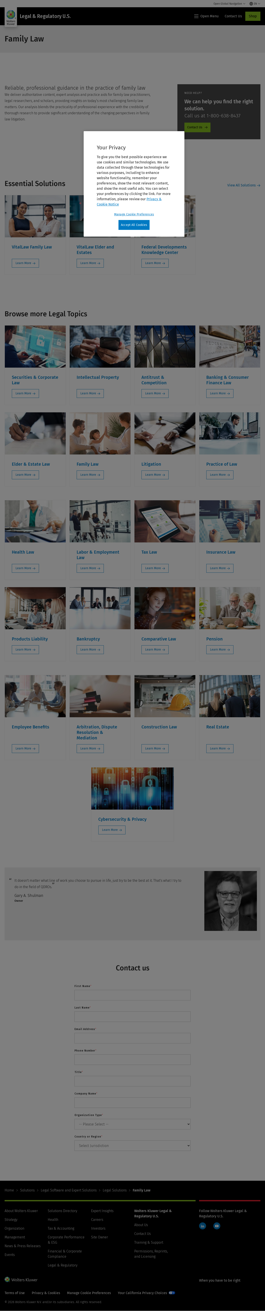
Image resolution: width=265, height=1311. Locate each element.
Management (15, 1237)
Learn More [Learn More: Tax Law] (153, 568)
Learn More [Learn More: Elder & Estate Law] (23, 475)
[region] (134, 184)
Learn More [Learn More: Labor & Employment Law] (88, 568)
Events (10, 1255)
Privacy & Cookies (46, 1293)
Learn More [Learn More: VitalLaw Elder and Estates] (88, 263)
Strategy (11, 1220)
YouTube (216, 1225)
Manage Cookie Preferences (89, 1293)
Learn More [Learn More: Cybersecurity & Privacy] (110, 830)
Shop (253, 16)
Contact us (132, 968)
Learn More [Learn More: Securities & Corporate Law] (23, 393)
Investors (98, 1228)
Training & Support (148, 1242)
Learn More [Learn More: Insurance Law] (218, 568)
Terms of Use (15, 1293)
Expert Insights (102, 1211)
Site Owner (99, 1237)
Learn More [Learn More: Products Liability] (23, 649)
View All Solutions (241, 185)
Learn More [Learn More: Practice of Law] (218, 475)
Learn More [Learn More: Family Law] (88, 475)
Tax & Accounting (61, 1228)
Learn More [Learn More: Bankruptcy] (88, 649)
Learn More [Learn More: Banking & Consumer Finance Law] (218, 393)
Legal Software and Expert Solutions (69, 1190)
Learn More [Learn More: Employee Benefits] (23, 748)
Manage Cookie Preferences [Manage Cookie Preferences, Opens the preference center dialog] (134, 214)
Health (53, 1220)
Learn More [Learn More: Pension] (218, 649)
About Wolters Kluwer (21, 1211)
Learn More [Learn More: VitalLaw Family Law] (23, 263)
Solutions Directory (62, 1211)
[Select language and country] (254, 3)
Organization (14, 1228)
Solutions (27, 1190)
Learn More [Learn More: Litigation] (153, 475)
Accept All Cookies (134, 225)
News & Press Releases (23, 1246)
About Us (141, 1225)
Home (9, 1190)
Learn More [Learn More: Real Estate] (218, 748)
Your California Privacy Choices (142, 1293)
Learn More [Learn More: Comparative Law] (153, 649)
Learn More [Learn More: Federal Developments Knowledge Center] (153, 263)
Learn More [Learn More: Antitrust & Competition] (153, 393)
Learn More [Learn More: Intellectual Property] (88, 393)
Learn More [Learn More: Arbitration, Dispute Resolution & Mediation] (88, 748)
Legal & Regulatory (62, 1265)
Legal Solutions (115, 1190)
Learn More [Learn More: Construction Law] (153, 748)
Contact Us (142, 1234)
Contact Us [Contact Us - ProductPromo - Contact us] (194, 127)
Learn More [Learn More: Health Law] (23, 568)
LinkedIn (202, 1225)
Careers (97, 1220)
